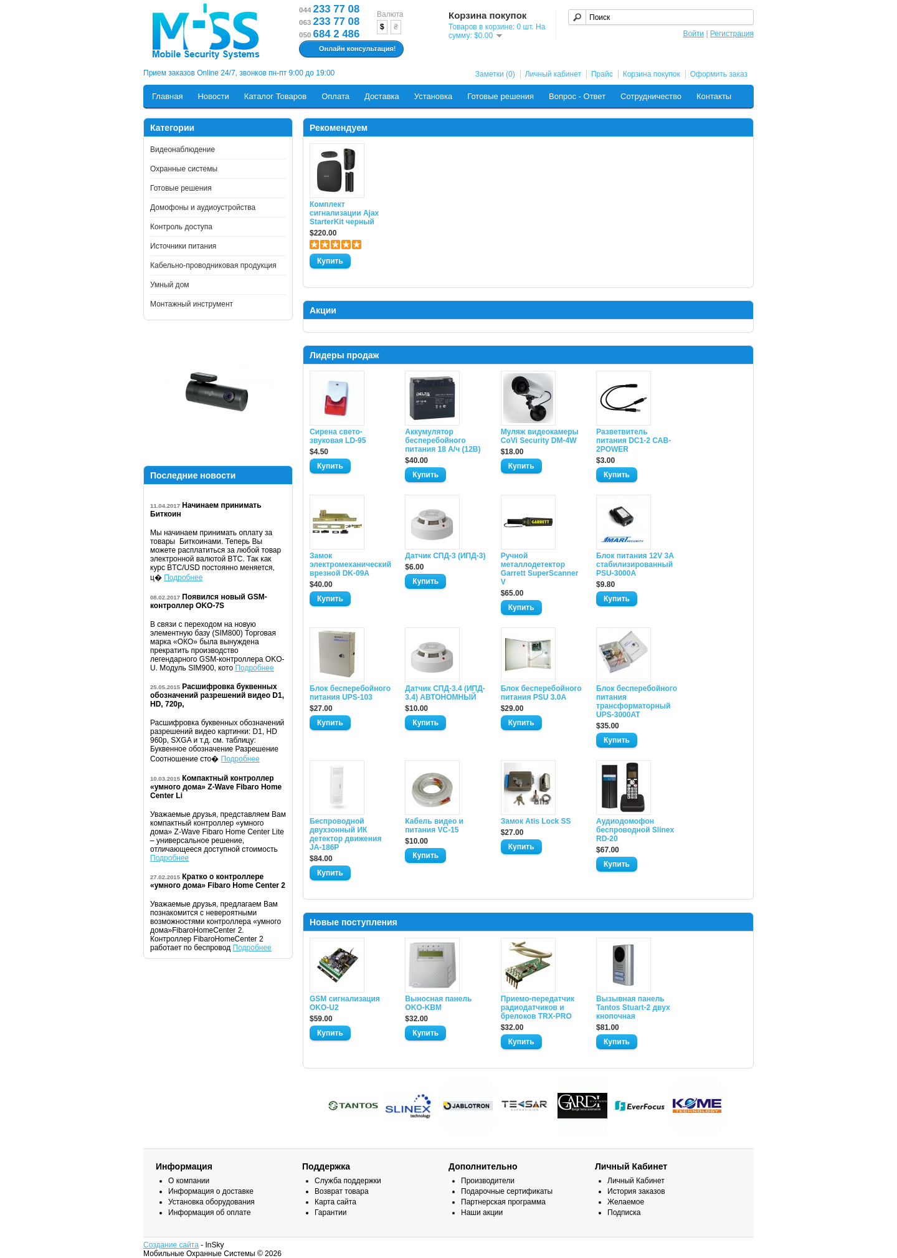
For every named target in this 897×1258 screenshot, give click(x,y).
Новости (213, 96)
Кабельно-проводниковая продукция (213, 265)
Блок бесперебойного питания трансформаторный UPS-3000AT (636, 701)
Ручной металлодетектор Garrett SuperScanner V (540, 568)
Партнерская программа (503, 1202)
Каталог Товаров (275, 96)
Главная (167, 96)
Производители (488, 1180)
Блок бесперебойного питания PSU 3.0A (541, 693)
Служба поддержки (348, 1180)
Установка (433, 96)
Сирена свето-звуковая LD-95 (338, 436)
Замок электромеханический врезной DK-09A (350, 564)
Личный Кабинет (636, 1180)
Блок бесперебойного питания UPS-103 (350, 693)
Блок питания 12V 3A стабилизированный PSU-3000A (634, 564)
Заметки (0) (495, 74)
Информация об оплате (209, 1212)
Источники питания (183, 246)
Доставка (381, 96)
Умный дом (169, 284)
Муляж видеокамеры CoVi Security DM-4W (540, 436)
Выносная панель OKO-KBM (438, 1003)
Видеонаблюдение (182, 149)
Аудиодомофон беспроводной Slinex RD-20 (635, 830)
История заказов (636, 1191)
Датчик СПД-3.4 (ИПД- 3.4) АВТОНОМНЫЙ (445, 693)
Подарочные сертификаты (507, 1191)
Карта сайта (335, 1202)
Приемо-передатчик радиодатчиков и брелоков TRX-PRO (537, 1007)
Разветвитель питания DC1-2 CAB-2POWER (633, 440)
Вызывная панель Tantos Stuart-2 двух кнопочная (633, 1007)
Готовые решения (500, 96)
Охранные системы (183, 168)
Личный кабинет (553, 74)
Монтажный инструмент (191, 304)
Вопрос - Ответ (577, 96)
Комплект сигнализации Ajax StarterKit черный (344, 213)
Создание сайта (171, 1245)
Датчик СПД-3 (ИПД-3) (445, 555)
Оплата (335, 96)
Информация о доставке (211, 1191)
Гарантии (330, 1212)
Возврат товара (342, 1191)
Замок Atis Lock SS (536, 821)
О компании (188, 1180)
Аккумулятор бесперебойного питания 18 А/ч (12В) (442, 440)
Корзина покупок (651, 74)
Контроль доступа (181, 226)
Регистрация (732, 33)
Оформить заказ (719, 74)
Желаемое (625, 1202)
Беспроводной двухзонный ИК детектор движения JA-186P (345, 834)
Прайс (602, 74)
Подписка (623, 1212)
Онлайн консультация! (350, 49)
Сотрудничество (650, 96)
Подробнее (183, 577)
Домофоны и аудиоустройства (202, 207)
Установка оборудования (211, 1202)
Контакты (713, 96)
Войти (693, 33)
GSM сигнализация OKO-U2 (345, 1003)
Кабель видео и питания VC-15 (434, 825)
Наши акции (482, 1212)
